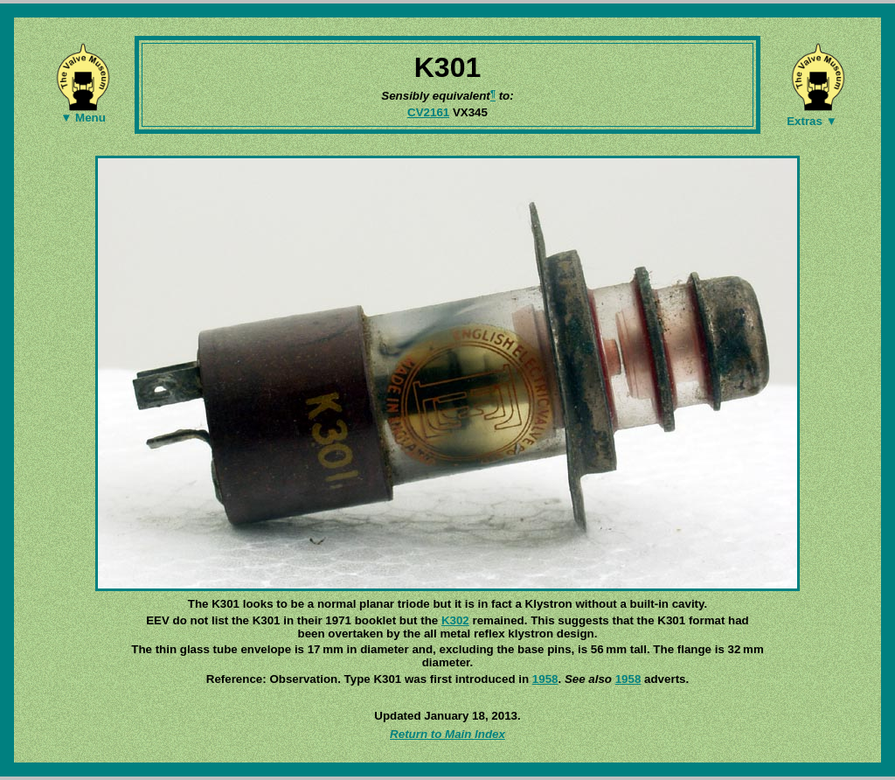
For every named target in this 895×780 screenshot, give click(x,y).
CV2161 (428, 112)
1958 (545, 679)
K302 (455, 620)
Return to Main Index (447, 734)
